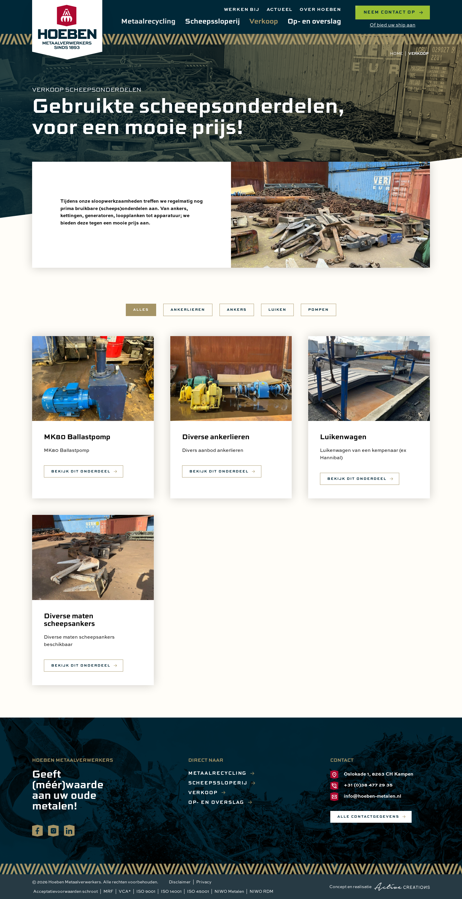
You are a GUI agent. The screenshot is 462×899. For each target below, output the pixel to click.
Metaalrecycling (148, 21)
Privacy (204, 882)
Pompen (318, 309)
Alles (141, 309)
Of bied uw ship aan (392, 25)
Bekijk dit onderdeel (80, 471)
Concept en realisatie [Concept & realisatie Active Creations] (379, 887)
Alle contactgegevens (368, 816)
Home (396, 53)
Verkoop (263, 21)
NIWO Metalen (229, 891)
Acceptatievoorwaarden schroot (65, 891)
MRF (108, 891)
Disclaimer (180, 882)
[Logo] (67, 30)
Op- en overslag (314, 21)
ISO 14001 (171, 891)
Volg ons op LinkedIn (69, 830)
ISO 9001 (145, 891)
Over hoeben (320, 9)
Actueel (280, 9)
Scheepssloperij (212, 21)
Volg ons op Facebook (37, 830)
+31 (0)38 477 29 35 (361, 785)
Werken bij (242, 9)
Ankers (237, 309)
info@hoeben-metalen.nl (365, 796)
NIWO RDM (261, 891)
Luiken (277, 309)
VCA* (125, 891)
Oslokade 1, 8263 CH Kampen (371, 774)
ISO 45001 (198, 891)
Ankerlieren (188, 309)
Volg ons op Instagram (53, 830)
